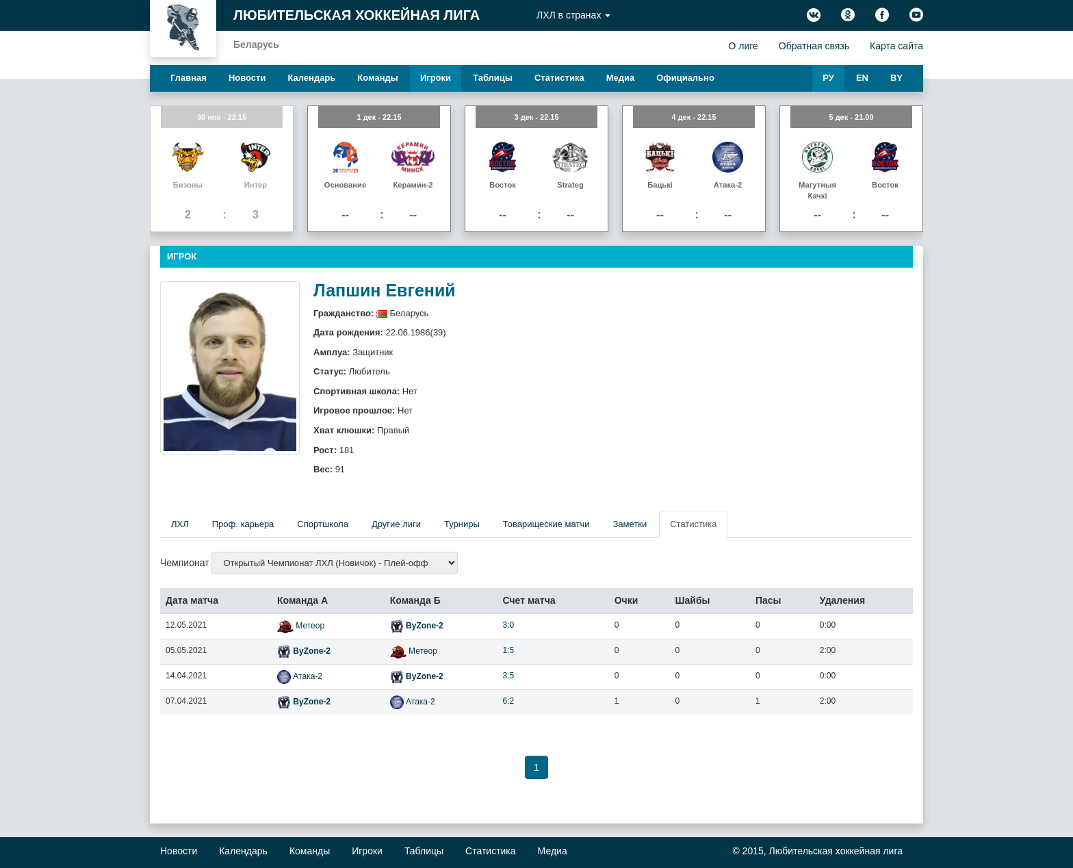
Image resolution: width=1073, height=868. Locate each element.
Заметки (629, 524)
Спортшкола (322, 524)
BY (896, 78)
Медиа (620, 78)
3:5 (508, 675)
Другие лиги (396, 524)
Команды (377, 78)
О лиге (743, 45)
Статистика (559, 78)
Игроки (435, 78)
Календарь (311, 78)
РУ (828, 78)
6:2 (508, 701)
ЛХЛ (180, 524)
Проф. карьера (243, 524)
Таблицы (493, 78)
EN (862, 78)
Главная (188, 78)
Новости (247, 78)
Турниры (462, 524)
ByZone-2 (416, 625)
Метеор (300, 625)
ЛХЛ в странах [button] (573, 15)
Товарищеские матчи (546, 524)
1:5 (508, 650)
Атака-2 (299, 676)
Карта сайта (896, 45)
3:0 (508, 625)
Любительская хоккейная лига (356, 15)
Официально (685, 78)
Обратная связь (814, 45)
